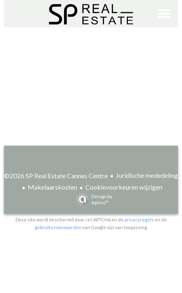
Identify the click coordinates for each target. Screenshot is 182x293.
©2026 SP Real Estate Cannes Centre (56, 175)
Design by (92, 199)
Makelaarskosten (52, 187)
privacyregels (139, 219)
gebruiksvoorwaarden (58, 227)
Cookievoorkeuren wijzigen (123, 187)
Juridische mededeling (147, 175)
